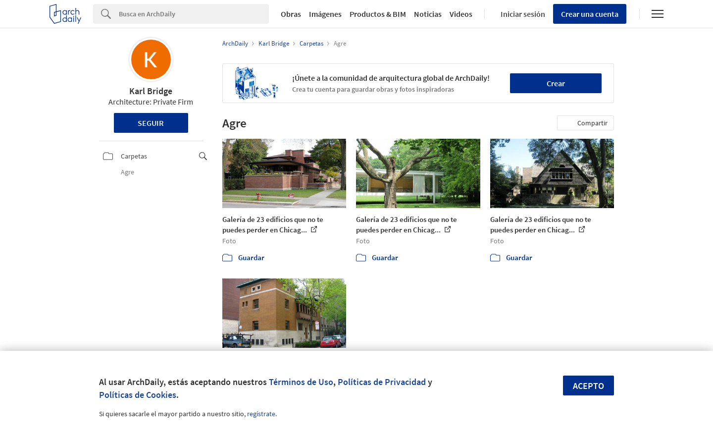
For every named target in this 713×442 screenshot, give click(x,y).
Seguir (151, 123)
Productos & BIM (378, 14)
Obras (291, 14)
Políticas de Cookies (137, 394)
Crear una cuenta (589, 14)
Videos (461, 14)
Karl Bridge (150, 91)
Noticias (428, 14)
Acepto (588, 385)
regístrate (261, 413)
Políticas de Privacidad (382, 381)
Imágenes (325, 14)
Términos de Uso (301, 381)
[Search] (194, 14)
